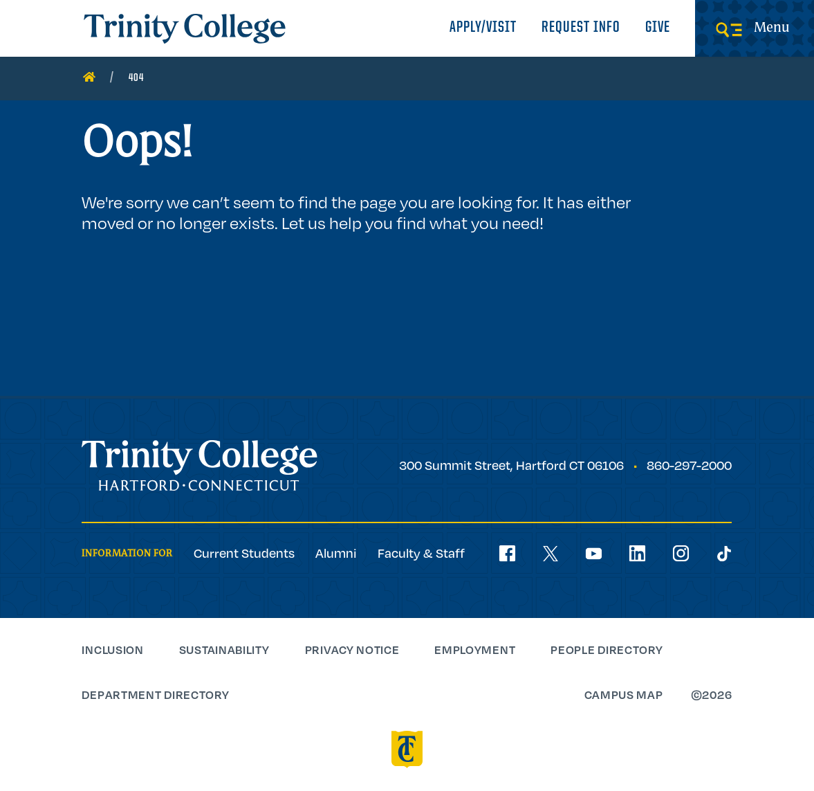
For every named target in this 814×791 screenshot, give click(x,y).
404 (136, 78)
